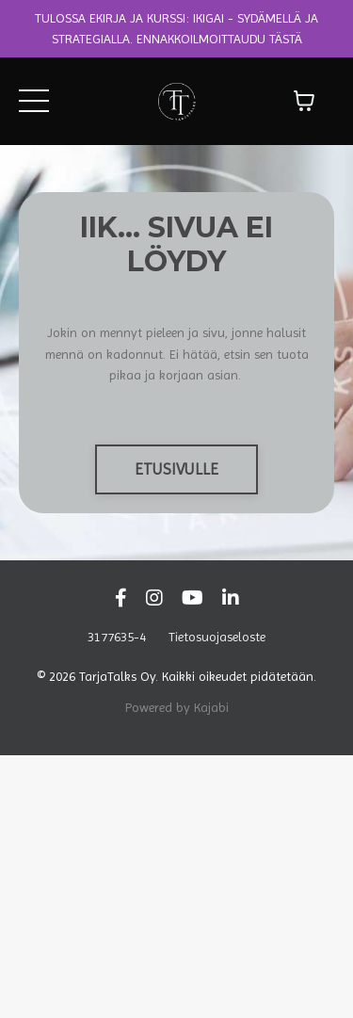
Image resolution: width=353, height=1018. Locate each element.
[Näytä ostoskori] (304, 101)
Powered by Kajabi (177, 707)
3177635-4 (117, 636)
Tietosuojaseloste (216, 636)
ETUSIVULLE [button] (177, 469)
